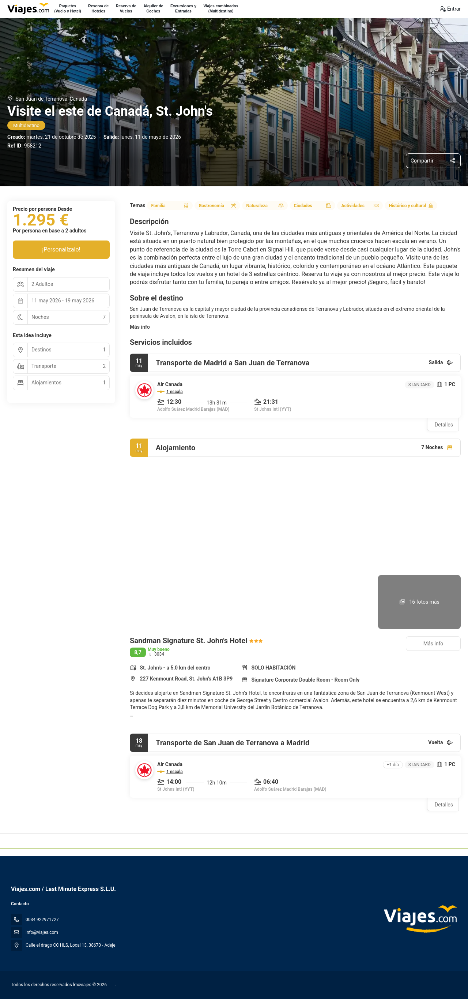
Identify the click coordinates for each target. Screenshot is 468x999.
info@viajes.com (42, 932)
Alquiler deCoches (153, 8)
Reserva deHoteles (98, 8)
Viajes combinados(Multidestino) (221, 8)
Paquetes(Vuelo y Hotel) (67, 8)
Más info (140, 327)
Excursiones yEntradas (183, 8)
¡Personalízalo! (61, 249)
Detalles (444, 425)
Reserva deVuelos (126, 8)
